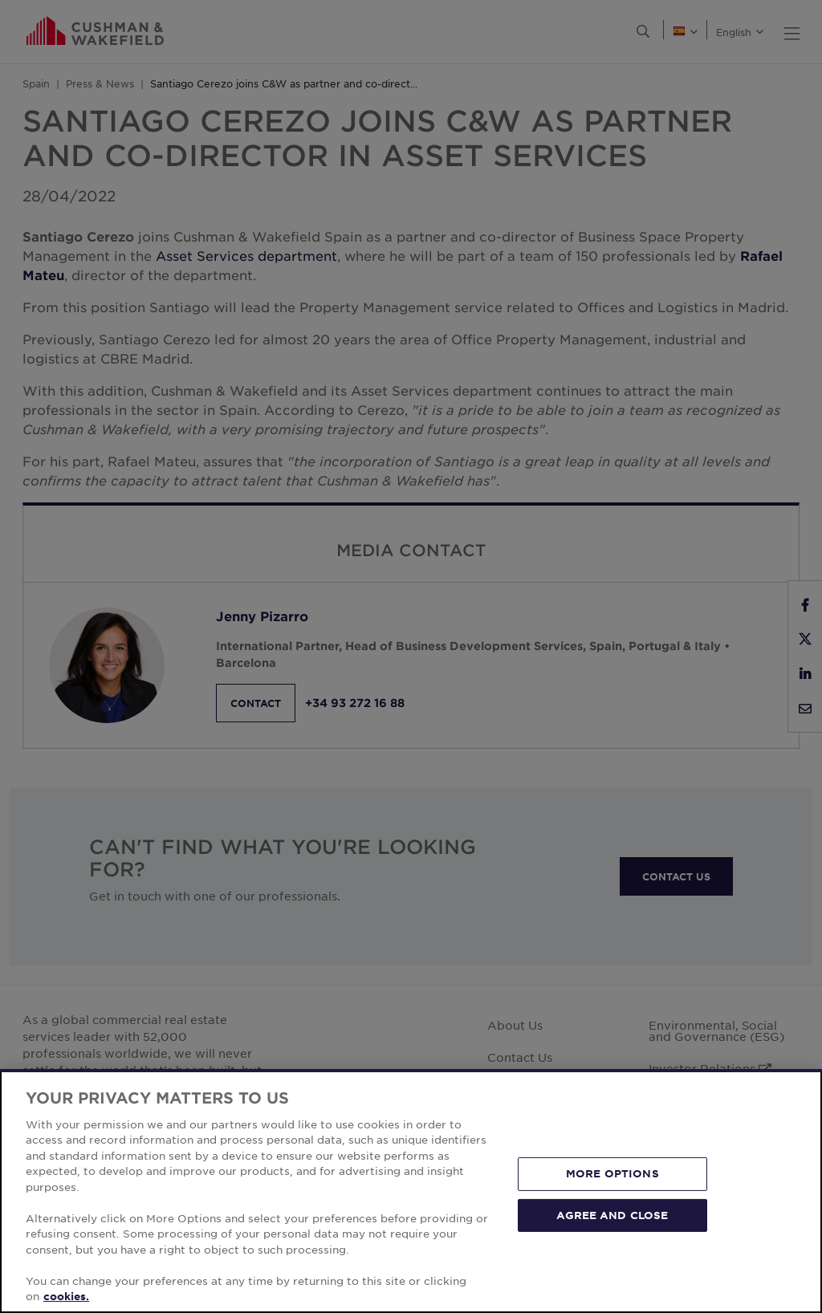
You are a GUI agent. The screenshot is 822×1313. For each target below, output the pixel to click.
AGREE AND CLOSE (612, 1214)
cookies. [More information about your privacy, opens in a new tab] (66, 1296)
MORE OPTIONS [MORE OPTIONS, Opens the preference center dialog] (612, 1173)
